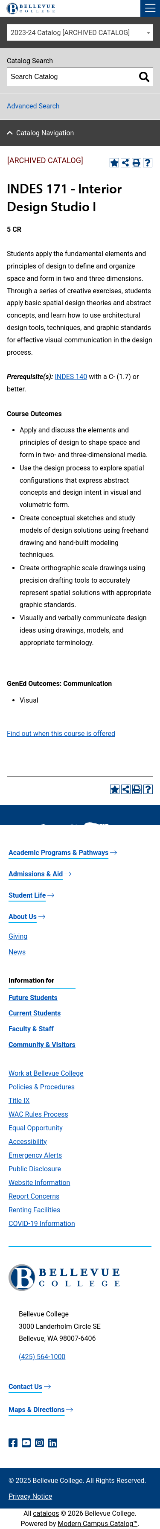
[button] (150, 8)
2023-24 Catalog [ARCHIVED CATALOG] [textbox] (70, 33)
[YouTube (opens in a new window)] (26, 1443)
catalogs (46, 1513)
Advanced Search (33, 106)
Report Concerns (34, 1196)
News (17, 952)
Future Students (33, 998)
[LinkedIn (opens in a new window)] (52, 1443)
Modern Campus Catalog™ (97, 1524)
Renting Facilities (34, 1210)
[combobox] (80, 32)
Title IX (19, 1101)
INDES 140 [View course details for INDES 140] (71, 377)
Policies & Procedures (42, 1087)
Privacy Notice (30, 1496)
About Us (23, 917)
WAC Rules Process (38, 1114)
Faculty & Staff (31, 1029)
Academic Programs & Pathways (58, 853)
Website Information (39, 1183)
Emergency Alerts (35, 1155)
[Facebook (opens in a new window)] (13, 1443)
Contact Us (25, 1387)
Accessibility (28, 1142)
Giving (18, 936)
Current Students (35, 1013)
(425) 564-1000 (42, 1357)
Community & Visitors (42, 1045)
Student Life (27, 895)
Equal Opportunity (36, 1128)
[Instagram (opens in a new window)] (39, 1443)
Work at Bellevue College (46, 1073)
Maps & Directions (36, 1410)
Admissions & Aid (36, 874)
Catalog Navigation (45, 133)
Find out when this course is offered (61, 733)
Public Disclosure (35, 1169)
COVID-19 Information (42, 1224)
